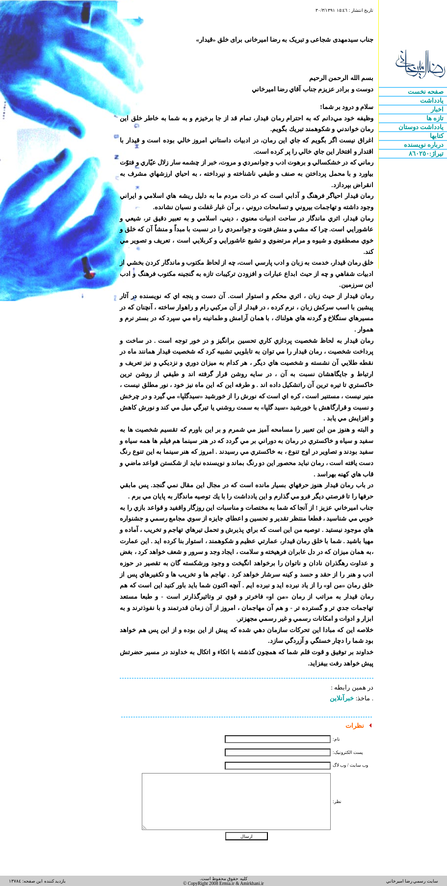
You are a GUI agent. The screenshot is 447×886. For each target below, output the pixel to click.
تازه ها (436, 118)
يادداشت (432, 100)
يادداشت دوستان (422, 127)
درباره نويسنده (425, 144)
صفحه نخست (427, 91)
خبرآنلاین (342, 698)
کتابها (437, 135)
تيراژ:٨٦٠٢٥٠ (427, 153)
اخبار (438, 109)
